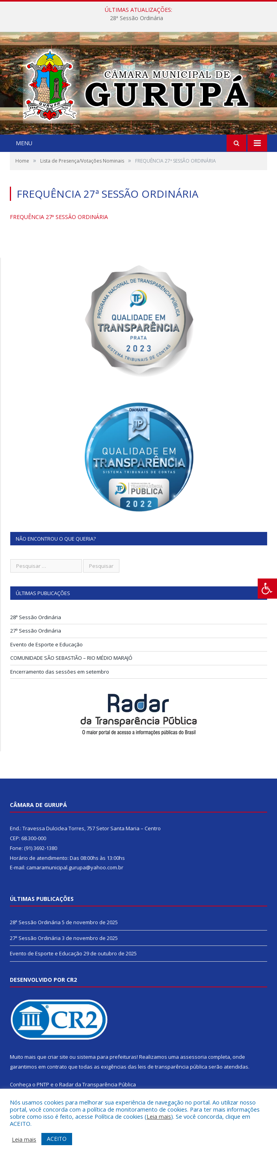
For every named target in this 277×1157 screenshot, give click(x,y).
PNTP (43, 1084)
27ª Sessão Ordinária (35, 630)
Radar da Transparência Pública (97, 1084)
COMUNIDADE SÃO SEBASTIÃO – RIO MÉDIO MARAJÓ (71, 657)
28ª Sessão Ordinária (136, 18)
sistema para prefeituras (107, 1056)
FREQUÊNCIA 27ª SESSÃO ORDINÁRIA (59, 217)
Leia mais (159, 1116)
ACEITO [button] (57, 1138)
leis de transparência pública (172, 1066)
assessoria (193, 1056)
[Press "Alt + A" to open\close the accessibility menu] (267, 588)
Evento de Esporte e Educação (46, 644)
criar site (58, 1056)
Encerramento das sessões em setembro (59, 671)
